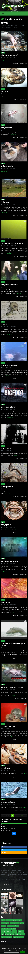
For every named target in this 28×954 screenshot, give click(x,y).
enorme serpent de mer (8, 802)
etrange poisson (6, 524)
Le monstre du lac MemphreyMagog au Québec (13, 644)
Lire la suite (4, 60)
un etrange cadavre (7, 486)
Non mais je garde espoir (9, 828)
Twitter (4, 850)
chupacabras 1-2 (6, 324)
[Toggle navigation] (3, 13)
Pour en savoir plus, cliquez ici (11, 952)
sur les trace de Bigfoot (8, 406)
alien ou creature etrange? (9, 55)
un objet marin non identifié (9, 365)
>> (25, 815)
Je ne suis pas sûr (7, 830)
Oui (3, 825)
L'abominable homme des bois (10, 561)
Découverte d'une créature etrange (12, 686)
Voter (14, 833)
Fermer (22, 952)
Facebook (5, 847)
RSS (4, 853)
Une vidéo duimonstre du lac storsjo (12, 243)
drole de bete (5, 91)
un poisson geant (6, 448)
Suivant (21, 815)
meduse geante (5, 602)
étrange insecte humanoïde (9, 284)
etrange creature (6, 127)
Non (4, 826)
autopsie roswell (6, 768)
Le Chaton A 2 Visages (8, 726)
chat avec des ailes (7, 165)
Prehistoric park (6, 202)
